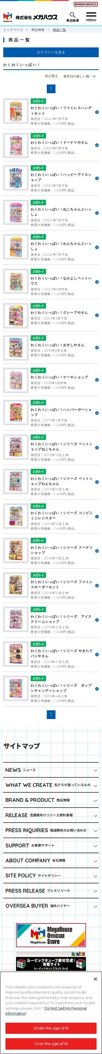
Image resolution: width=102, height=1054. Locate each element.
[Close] (95, 982)
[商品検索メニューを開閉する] (72, 17)
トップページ (13, 30)
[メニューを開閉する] (91, 17)
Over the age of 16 (51, 1046)
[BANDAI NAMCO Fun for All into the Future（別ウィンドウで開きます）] (86, 4)
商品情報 (38, 30)
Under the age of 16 (50, 1031)
